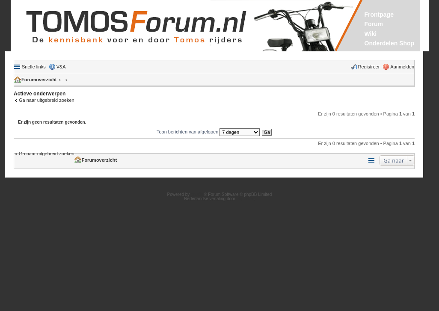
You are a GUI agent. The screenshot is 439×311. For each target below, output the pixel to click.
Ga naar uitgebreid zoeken (46, 100)
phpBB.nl (245, 198)
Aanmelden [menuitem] (402, 66)
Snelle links (34, 66)
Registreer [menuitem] (369, 66)
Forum (374, 24)
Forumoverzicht (39, 79)
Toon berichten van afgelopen (208, 131)
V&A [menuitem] (61, 66)
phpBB (197, 194)
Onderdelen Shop (390, 43)
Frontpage (379, 14)
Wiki (371, 33)
